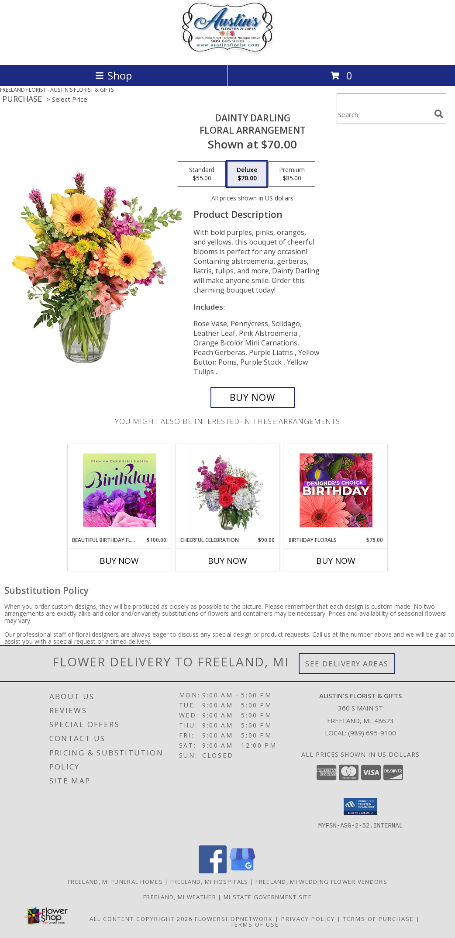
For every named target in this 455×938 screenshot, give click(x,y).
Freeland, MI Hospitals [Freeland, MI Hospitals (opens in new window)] (209, 882)
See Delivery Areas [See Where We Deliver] (347, 664)
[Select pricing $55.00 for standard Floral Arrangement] (201, 174)
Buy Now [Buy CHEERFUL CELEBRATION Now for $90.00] (227, 560)
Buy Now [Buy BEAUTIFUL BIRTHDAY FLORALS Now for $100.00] (119, 560)
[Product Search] (384, 114)
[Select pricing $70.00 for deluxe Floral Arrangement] (247, 174)
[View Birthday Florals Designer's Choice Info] (336, 490)
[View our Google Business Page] (242, 871)
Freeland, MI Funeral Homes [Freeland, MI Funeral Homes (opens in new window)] (115, 882)
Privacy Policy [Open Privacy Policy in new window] (308, 919)
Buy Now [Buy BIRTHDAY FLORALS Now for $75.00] (335, 560)
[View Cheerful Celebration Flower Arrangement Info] (227, 490)
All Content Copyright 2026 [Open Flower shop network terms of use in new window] (141, 919)
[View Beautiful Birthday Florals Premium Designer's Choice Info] (119, 490)
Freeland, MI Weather (179, 897)
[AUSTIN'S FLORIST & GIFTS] (227, 52)
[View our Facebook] (213, 871)
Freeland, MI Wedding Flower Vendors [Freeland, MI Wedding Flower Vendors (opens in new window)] (321, 882)
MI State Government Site (268, 897)
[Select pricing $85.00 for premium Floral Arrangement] (292, 174)
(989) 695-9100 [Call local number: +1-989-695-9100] (372, 732)
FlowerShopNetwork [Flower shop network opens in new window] (234, 919)
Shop (113, 75)
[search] (439, 114)
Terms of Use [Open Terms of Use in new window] (255, 924)
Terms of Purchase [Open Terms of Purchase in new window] (378, 919)
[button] (360, 806)
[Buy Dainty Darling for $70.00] (252, 397)
